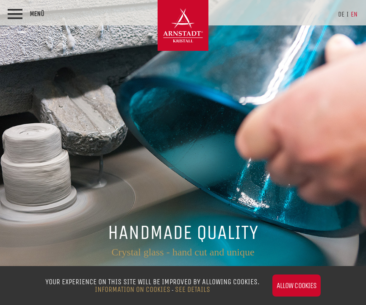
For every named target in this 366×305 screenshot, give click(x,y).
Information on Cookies (132, 289)
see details (192, 289)
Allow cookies (296, 285)
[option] (183, 152)
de (341, 14)
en (354, 14)
